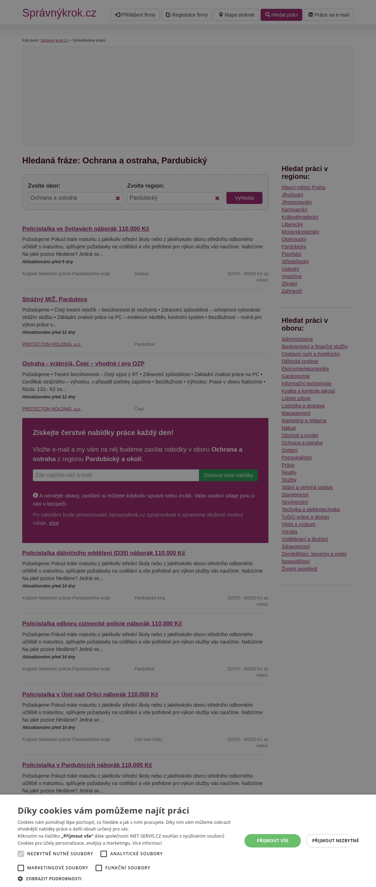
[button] (127, 878)
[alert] (188, 443)
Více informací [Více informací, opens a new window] (147, 843)
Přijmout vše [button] (272, 841)
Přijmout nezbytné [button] (332, 841)
